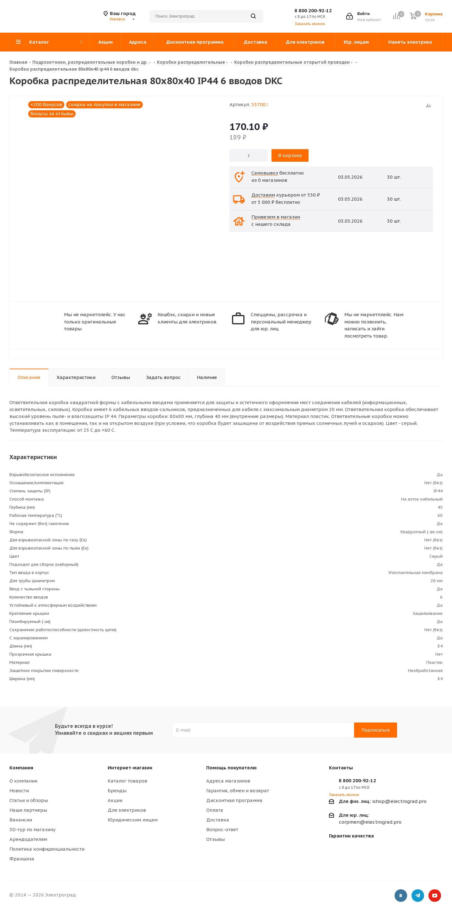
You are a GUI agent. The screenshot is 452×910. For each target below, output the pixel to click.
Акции (115, 800)
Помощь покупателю (231, 768)
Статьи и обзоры (28, 800)
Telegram (418, 896)
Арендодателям (28, 839)
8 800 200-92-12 (313, 11)
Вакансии (20, 820)
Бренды (117, 791)
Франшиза (21, 859)
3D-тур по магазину (32, 829)
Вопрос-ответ (222, 829)
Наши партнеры (28, 810)
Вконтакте (401, 896)
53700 (259, 104)
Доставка (217, 820)
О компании (23, 781)
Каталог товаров (127, 781)
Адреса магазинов (228, 781)
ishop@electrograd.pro (383, 801)
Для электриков (127, 810)
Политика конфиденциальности (46, 849)
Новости (19, 791)
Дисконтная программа (234, 800)
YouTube (434, 896)
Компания (21, 768)
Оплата (214, 810)
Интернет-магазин (130, 768)
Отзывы (215, 839)
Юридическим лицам (133, 820)
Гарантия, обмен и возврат (237, 791)
